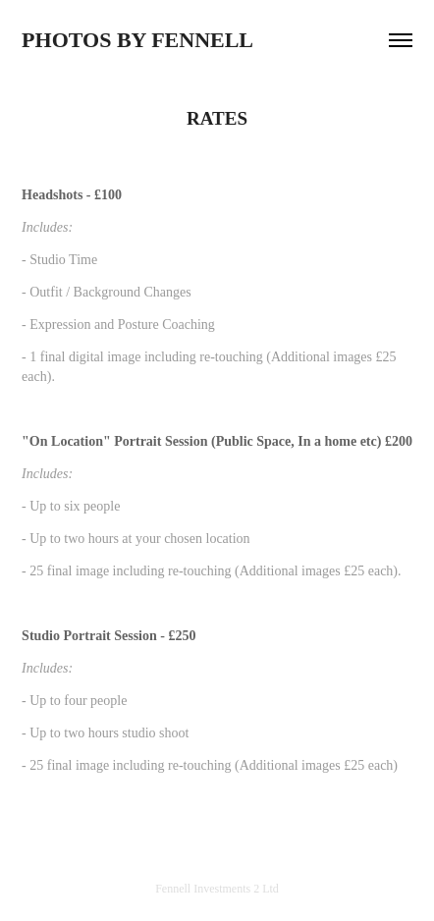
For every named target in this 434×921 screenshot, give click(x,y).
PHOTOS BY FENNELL (137, 39)
